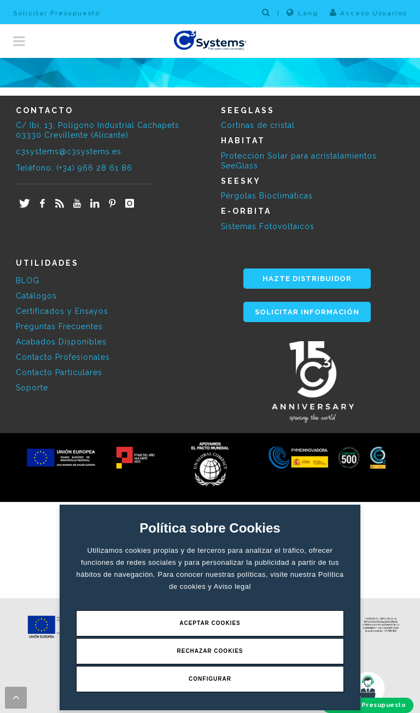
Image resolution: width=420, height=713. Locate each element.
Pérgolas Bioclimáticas (267, 195)
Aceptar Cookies (210, 623)
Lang (302, 12)
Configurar (210, 679)
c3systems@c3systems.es (68, 151)
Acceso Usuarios (368, 12)
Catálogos (36, 295)
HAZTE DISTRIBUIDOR (307, 278)
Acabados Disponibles (61, 341)
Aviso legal (232, 586)
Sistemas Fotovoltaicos (267, 226)
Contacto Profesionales (63, 357)
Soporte (32, 387)
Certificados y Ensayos (62, 311)
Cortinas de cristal (258, 125)
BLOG (27, 280)
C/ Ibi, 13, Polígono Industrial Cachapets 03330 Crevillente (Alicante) (97, 130)
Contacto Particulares (59, 372)
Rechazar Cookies (210, 651)
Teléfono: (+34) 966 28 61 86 (74, 167)
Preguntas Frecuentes (59, 326)
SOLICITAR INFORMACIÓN (307, 312)
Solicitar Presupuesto (56, 13)
